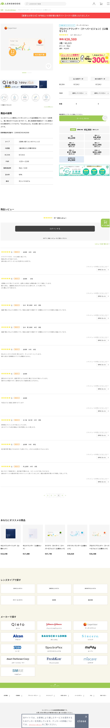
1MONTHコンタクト (90, 589)
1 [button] (24, 73)
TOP (2, 10)
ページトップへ (55, 686)
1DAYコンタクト (17, 589)
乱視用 (54, 600)
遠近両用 (90, 600)
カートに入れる (80, 118)
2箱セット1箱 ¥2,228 (97, 138)
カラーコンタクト (18, 600)
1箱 (72, 138)
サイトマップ (50, 695)
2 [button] (29, 73)
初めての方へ (101, 695)
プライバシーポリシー (33, 695)
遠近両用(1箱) (72, 159)
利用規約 (18, 695)
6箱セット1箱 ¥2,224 (97, 145)
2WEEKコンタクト (54, 589)
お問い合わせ (64, 695)
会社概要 (7, 695)
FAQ (90, 695)
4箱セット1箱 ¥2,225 (72, 145)
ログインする (55, 228)
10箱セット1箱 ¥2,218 (97, 152)
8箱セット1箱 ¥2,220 (72, 152)
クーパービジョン (10, 10)
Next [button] (54, 43)
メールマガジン (79, 695)
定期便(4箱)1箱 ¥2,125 (88, 130)
